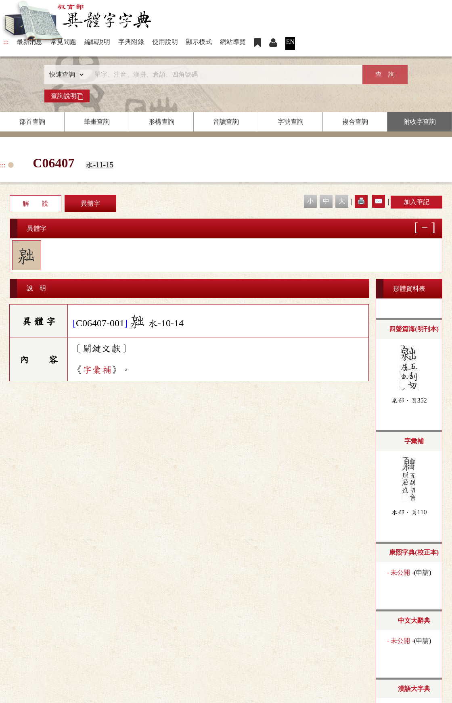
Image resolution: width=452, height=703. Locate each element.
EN (290, 41)
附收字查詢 (420, 121)
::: (5, 41)
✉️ (379, 201)
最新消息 (29, 41)
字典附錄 (131, 41)
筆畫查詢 (97, 121)
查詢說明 (67, 96)
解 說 (35, 203)
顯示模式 (199, 41)
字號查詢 (290, 121)
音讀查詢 (226, 121)
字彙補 (96, 370)
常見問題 (63, 41)
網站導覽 (233, 41)
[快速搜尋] (223, 74)
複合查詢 (355, 121)
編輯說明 (97, 41)
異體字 (90, 203)
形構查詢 (161, 121)
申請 (422, 572)
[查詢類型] (64, 74)
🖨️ (361, 201)
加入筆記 (416, 201)
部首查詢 (32, 121)
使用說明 (165, 41)
